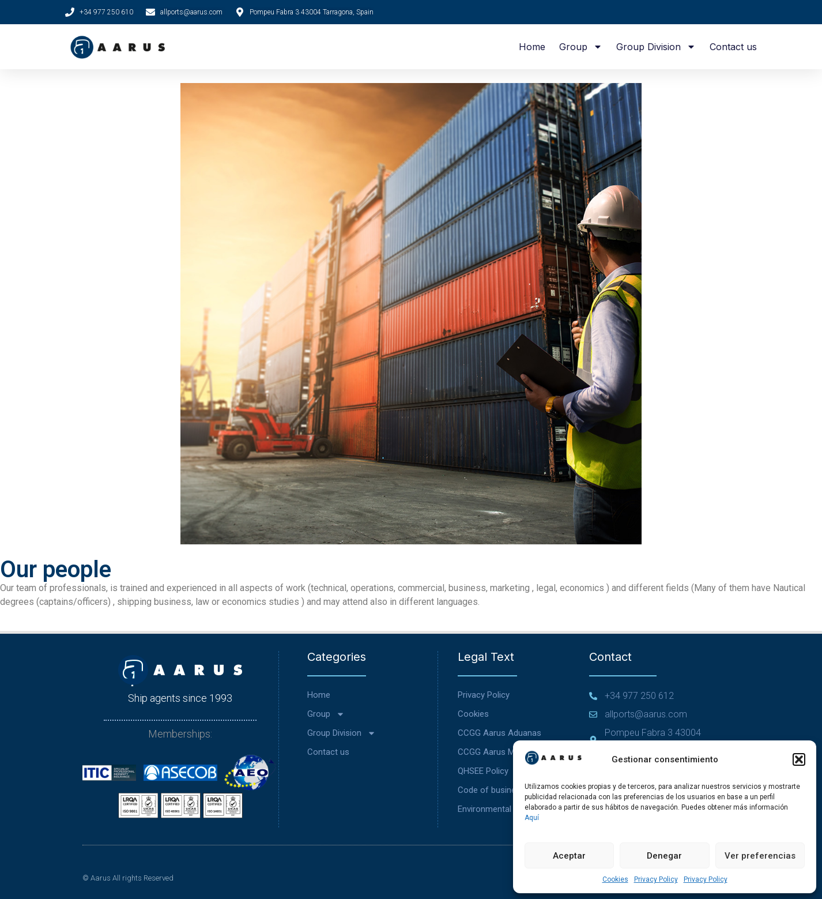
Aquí (532, 818)
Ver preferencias (760, 856)
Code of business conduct (508, 790)
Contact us (733, 46)
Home (532, 46)
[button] (799, 759)
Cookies (615, 879)
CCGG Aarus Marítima (499, 752)
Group (580, 46)
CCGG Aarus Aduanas (499, 733)
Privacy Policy (656, 879)
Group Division (656, 46)
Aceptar (569, 856)
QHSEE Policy (483, 771)
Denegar (664, 856)
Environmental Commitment (511, 809)
